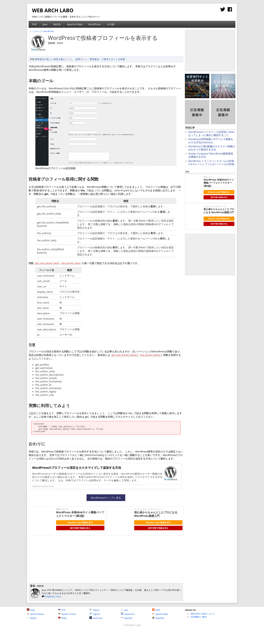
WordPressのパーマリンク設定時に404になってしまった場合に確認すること (211, 133)
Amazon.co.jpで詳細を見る (80, 522)
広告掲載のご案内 (198, 616)
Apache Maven (35, 614)
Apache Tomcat (67, 614)
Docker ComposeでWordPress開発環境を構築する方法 (210, 155)
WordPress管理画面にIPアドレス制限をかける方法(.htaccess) (210, 140)
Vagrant (94, 614)
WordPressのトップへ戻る (106, 497)
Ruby (31, 610)
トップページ (35, 31)
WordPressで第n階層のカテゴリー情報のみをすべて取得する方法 (211, 148)
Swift (156, 610)
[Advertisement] (80, 559)
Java (45, 24)
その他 (110, 24)
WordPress (94, 24)
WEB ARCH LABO (52, 10)
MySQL (57, 24)
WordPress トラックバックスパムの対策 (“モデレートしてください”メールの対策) (211, 162)
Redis (62, 618)
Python (94, 610)
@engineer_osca (52, 596)
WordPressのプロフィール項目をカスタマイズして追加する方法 (76, 468)
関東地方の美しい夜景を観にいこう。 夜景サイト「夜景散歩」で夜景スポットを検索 (80, 59)
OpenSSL (127, 618)
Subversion (128, 614)
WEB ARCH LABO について (202, 613)
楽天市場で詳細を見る (80, 528)
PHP (34, 24)
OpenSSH (158, 618)
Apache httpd (74, 24)
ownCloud (95, 618)
